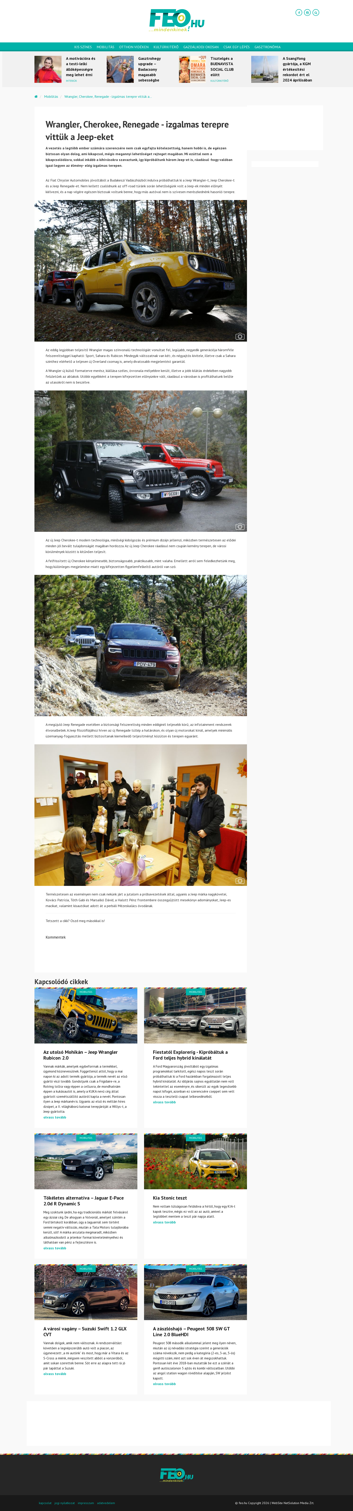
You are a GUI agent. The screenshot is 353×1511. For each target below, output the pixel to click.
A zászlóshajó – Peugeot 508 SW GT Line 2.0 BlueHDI (191, 1331)
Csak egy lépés (236, 47)
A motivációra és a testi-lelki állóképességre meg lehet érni (80, 66)
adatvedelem (106, 1503)
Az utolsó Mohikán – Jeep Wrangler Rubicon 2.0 (80, 1055)
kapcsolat (45, 1503)
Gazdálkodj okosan (201, 47)
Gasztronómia (268, 47)
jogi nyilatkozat (65, 1503)
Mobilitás (105, 47)
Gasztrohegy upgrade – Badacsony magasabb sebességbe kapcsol (149, 72)
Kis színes (83, 47)
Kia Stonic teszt (170, 1198)
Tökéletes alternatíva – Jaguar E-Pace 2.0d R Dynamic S (83, 1200)
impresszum (86, 1503)
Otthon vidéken (134, 47)
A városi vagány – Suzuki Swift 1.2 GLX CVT (84, 1331)
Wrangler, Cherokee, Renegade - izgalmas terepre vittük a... (108, 96)
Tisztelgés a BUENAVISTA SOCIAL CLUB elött (222, 66)
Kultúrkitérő (166, 47)
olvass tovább (54, 1117)
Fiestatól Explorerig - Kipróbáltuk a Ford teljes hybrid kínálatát (190, 1055)
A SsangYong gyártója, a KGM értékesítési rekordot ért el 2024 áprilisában (297, 69)
